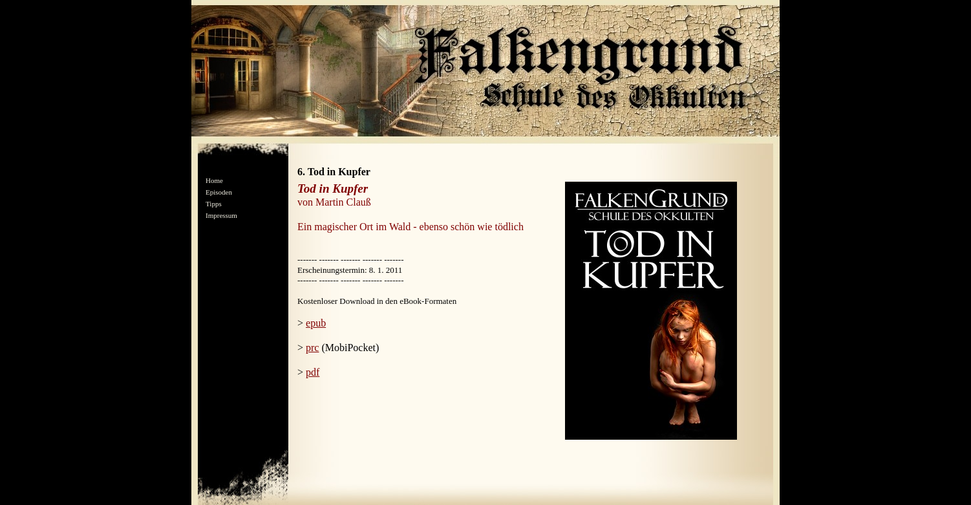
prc (312, 347)
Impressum (221, 215)
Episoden (219, 192)
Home (214, 180)
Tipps (214, 204)
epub (316, 322)
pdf (312, 372)
